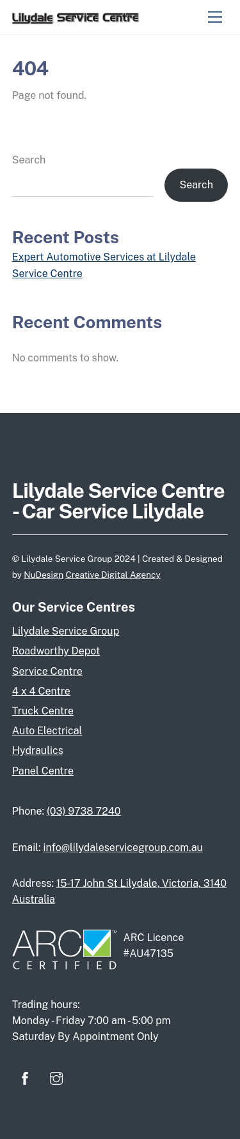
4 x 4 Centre (41, 691)
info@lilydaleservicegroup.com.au (122, 847)
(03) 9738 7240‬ (84, 811)
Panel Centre (43, 771)
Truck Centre (43, 711)
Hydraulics (37, 750)
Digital (115, 575)
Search (28, 160)
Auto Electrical (47, 731)
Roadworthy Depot (56, 651)
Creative (83, 575)
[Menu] (215, 17)
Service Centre (47, 671)
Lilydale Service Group (65, 631)
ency (151, 575)
